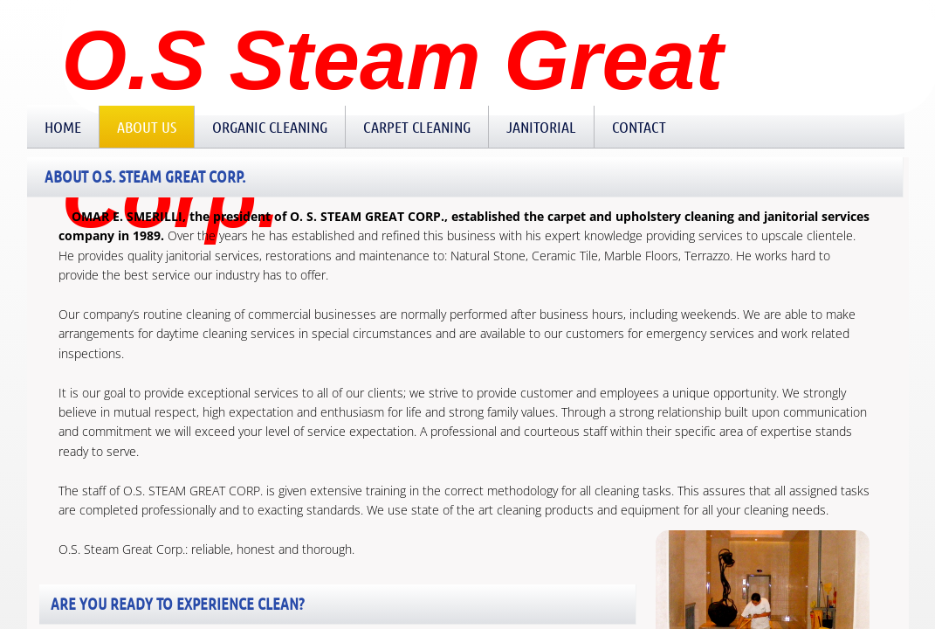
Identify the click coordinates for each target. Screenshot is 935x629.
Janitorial (541, 126)
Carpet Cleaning (417, 126)
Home (63, 126)
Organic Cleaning (269, 126)
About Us (146, 126)
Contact (639, 126)
